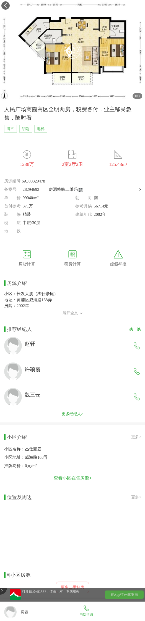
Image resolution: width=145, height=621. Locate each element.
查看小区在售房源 (72, 478)
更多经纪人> (72, 414)
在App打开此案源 (124, 594)
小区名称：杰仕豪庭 (23, 449)
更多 (136, 437)
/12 (137, 96)
